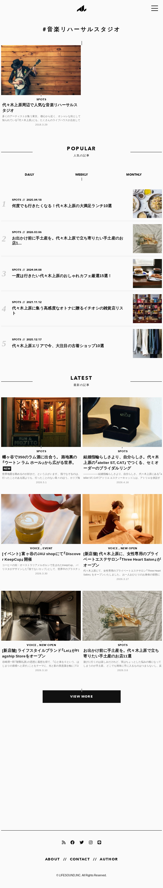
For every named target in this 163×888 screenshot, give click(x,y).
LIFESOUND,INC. (70, 875)
